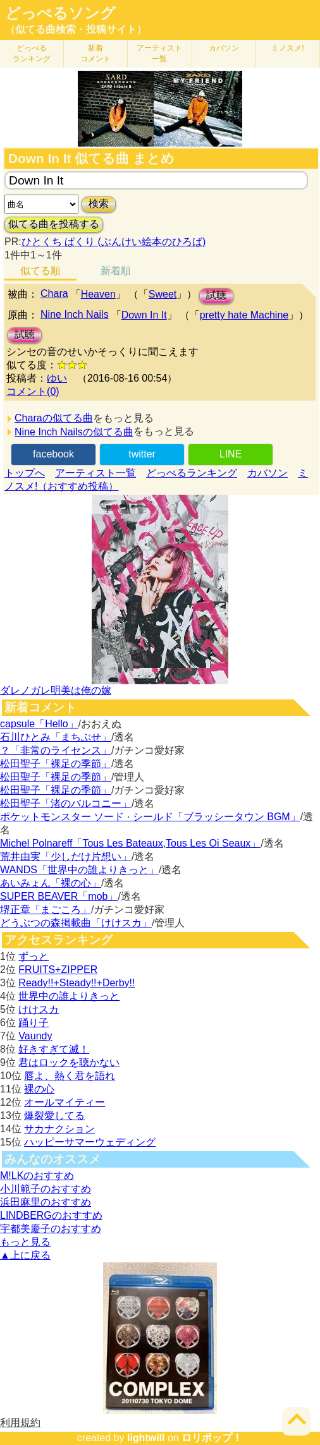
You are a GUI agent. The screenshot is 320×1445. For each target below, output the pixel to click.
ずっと (33, 956)
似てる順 (40, 270)
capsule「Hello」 (39, 723)
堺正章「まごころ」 (45, 909)
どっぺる (32, 53)
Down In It (144, 315)
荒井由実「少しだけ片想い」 (66, 856)
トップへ (24, 473)
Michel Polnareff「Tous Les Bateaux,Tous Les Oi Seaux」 (130, 843)
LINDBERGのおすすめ (51, 1215)
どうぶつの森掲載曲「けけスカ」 (76, 922)
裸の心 (39, 1089)
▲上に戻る (25, 1255)
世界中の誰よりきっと (69, 996)
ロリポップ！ (212, 1437)
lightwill (146, 1437)
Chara (54, 293)
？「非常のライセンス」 (55, 750)
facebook (53, 454)
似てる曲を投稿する (53, 224)
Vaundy (35, 1036)
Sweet (162, 294)
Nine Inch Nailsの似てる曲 (74, 431)
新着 (95, 53)
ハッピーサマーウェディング (90, 1142)
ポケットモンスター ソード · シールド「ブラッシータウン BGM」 (150, 816)
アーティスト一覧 (95, 473)
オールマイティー (64, 1102)
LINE (230, 454)
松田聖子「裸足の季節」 (55, 763)
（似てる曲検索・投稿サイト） (76, 29)
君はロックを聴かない (69, 1062)
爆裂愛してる (54, 1115)
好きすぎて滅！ (53, 1049)
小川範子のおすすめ (45, 1188)
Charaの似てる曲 (54, 418)
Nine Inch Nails (74, 314)
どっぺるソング (60, 13)
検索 (99, 203)
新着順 (116, 270)
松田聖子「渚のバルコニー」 (66, 803)
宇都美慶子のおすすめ (50, 1228)
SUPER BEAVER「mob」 (59, 896)
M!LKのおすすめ (37, 1175)
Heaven (98, 294)
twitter (142, 454)
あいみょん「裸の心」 (50, 883)
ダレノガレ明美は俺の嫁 (55, 690)
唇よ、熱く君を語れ (69, 1075)
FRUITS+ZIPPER (57, 969)
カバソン (224, 48)
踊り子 (33, 1022)
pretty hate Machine (244, 315)
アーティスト (159, 53)
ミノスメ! (287, 48)
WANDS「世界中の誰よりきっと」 (79, 869)
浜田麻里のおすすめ (45, 1202)
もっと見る (25, 1241)
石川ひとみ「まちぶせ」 (55, 737)
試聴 (216, 295)
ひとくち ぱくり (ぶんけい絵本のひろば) (114, 241)
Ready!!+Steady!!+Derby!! (76, 982)
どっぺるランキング (191, 473)
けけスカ (38, 1009)
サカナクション (59, 1128)
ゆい (57, 378)
